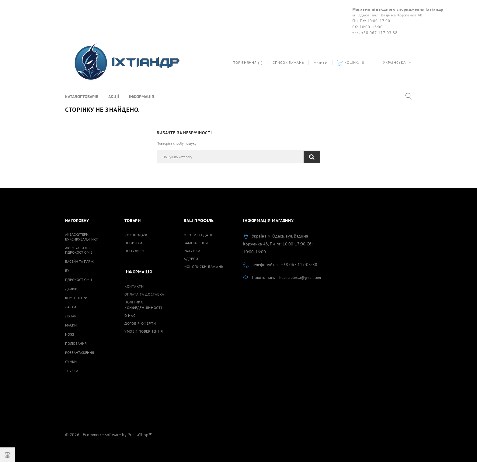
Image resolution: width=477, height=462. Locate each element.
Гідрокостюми (78, 279)
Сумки (71, 361)
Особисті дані (198, 235)
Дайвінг (72, 288)
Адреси (191, 258)
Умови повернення (143, 331)
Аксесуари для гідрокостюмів (78, 250)
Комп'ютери (76, 298)
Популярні (134, 250)
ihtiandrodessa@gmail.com (299, 277)
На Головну (77, 220)
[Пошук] (230, 156)
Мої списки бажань (203, 266)
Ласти (70, 307)
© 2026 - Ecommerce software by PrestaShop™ (108, 434)
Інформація (141, 96)
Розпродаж (135, 235)
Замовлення (196, 243)
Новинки (133, 243)
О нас (130, 315)
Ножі (69, 334)
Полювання (76, 343)
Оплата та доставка (144, 294)
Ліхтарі (71, 316)
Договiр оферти (140, 323)
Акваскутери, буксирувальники (81, 236)
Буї (68, 270)
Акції (113, 96)
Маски (71, 325)
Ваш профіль (199, 220)
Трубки (71, 370)
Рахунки (192, 250)
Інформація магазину (268, 220)
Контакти (134, 286)
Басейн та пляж (79, 261)
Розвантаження (79, 352)
